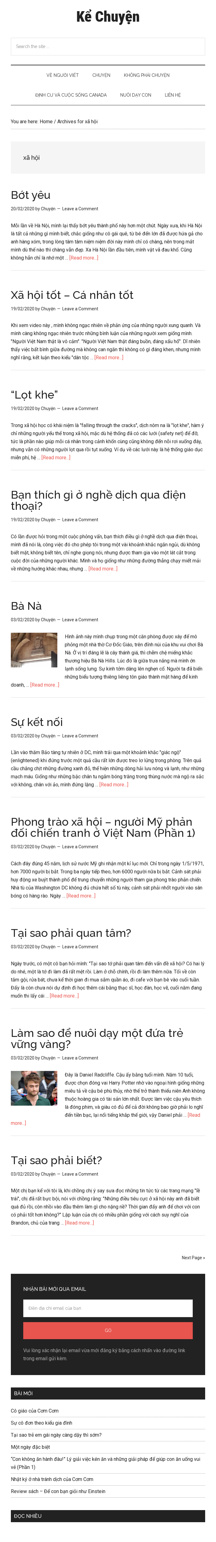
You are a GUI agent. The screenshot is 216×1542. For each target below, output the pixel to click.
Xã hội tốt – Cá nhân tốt (72, 294)
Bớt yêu (31, 194)
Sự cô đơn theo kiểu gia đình (41, 1423)
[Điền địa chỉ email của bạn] (108, 1308)
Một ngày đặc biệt (30, 1447)
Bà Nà (26, 605)
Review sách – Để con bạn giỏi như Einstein (58, 1491)
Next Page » (193, 1257)
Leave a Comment (80, 208)
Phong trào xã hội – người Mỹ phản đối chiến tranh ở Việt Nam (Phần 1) (103, 827)
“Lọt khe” (34, 394)
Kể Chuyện (107, 16)
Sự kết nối (37, 721)
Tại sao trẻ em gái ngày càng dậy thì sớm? (56, 1435)
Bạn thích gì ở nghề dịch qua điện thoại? (98, 500)
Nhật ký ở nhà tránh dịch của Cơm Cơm (52, 1479)
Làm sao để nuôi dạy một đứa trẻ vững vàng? (97, 1038)
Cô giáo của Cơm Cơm (35, 1411)
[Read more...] (83, 258)
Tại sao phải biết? (56, 1160)
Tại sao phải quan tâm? (71, 932)
